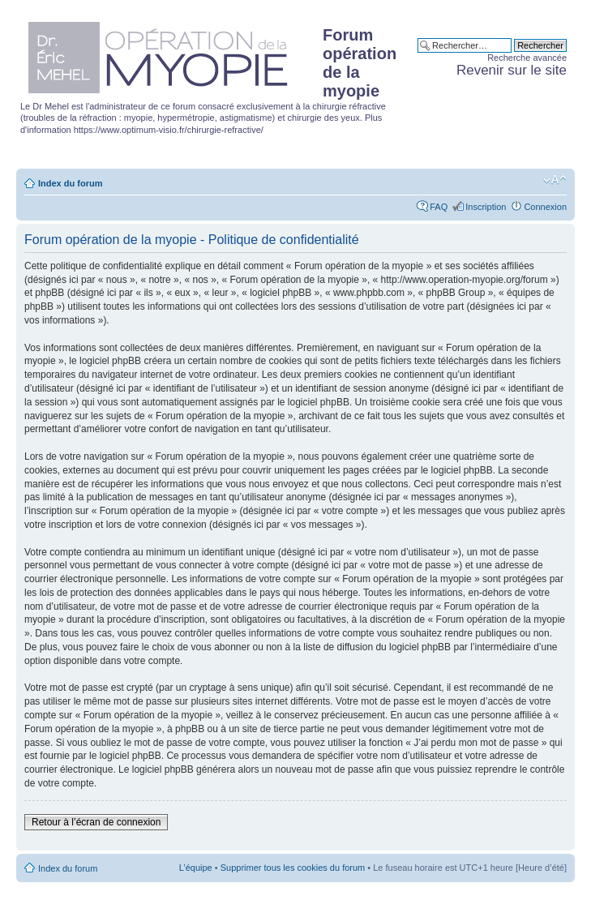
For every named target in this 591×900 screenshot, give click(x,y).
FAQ (439, 207)
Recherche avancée (527, 57)
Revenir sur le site (511, 70)
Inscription (485, 207)
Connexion (545, 207)
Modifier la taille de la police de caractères (555, 180)
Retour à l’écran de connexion (96, 822)
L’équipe (195, 867)
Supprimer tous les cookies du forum (293, 867)
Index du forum (70, 183)
